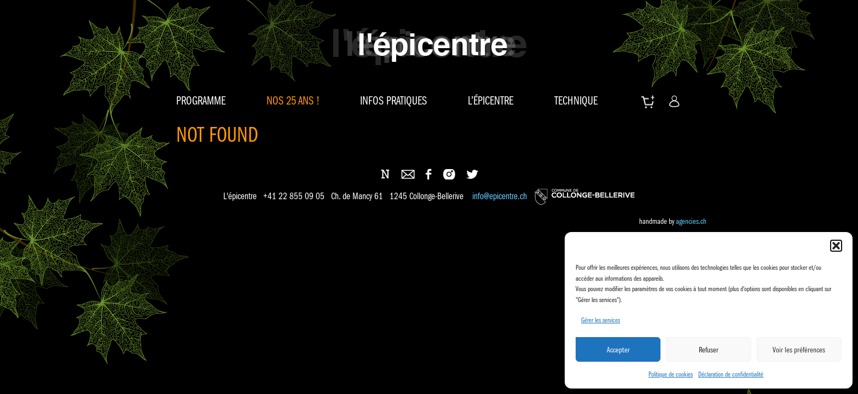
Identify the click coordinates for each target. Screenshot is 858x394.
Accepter (618, 350)
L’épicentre (490, 101)
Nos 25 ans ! (293, 101)
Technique (576, 101)
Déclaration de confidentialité (730, 374)
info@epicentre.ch (499, 196)
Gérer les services (600, 320)
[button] (836, 245)
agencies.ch (691, 221)
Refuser (708, 350)
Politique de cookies (670, 374)
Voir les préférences (799, 350)
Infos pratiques (393, 101)
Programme (200, 101)
